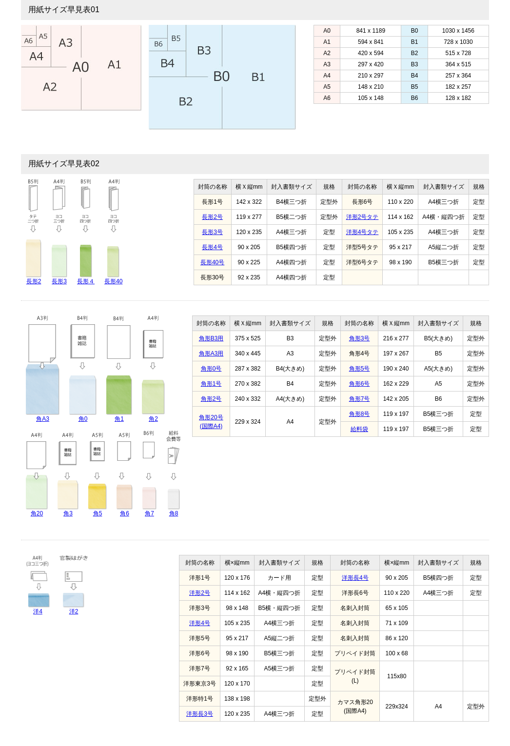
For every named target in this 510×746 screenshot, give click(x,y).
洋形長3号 (199, 713)
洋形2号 (199, 592)
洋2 (73, 611)
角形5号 (359, 368)
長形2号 (212, 217)
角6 (124, 513)
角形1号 (211, 383)
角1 (119, 418)
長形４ (86, 281)
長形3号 (212, 232)
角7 (149, 513)
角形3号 (359, 338)
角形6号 (359, 383)
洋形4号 (199, 623)
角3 (68, 513)
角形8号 (359, 414)
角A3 (42, 418)
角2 (153, 418)
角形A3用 (211, 353)
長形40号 (212, 262)
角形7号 (359, 398)
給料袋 (359, 429)
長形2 (33, 281)
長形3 (59, 281)
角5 (97, 513)
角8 (173, 513)
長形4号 (212, 247)
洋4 (37, 611)
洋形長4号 (355, 577)
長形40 (113, 281)
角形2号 (211, 398)
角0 (83, 418)
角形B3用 (211, 338)
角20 (37, 513)
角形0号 (211, 368)
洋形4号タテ (362, 232)
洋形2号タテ (362, 217)
